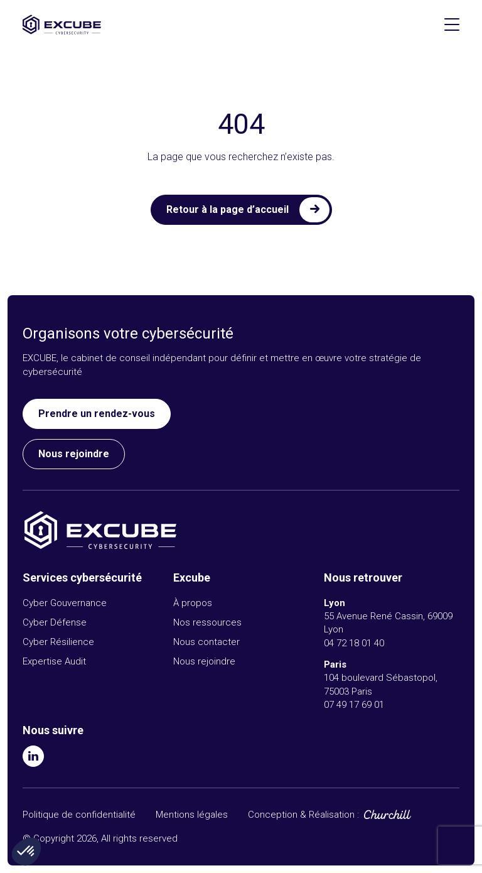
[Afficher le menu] (451, 24)
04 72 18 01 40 (354, 643)
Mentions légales (192, 814)
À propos (192, 603)
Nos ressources (207, 622)
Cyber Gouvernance (65, 603)
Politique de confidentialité (79, 814)
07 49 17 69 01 (354, 704)
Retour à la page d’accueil (227, 209)
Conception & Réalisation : (303, 814)
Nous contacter (206, 642)
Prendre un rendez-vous (96, 414)
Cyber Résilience (58, 642)
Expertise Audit (54, 661)
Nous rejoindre (73, 454)
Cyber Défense (55, 622)
